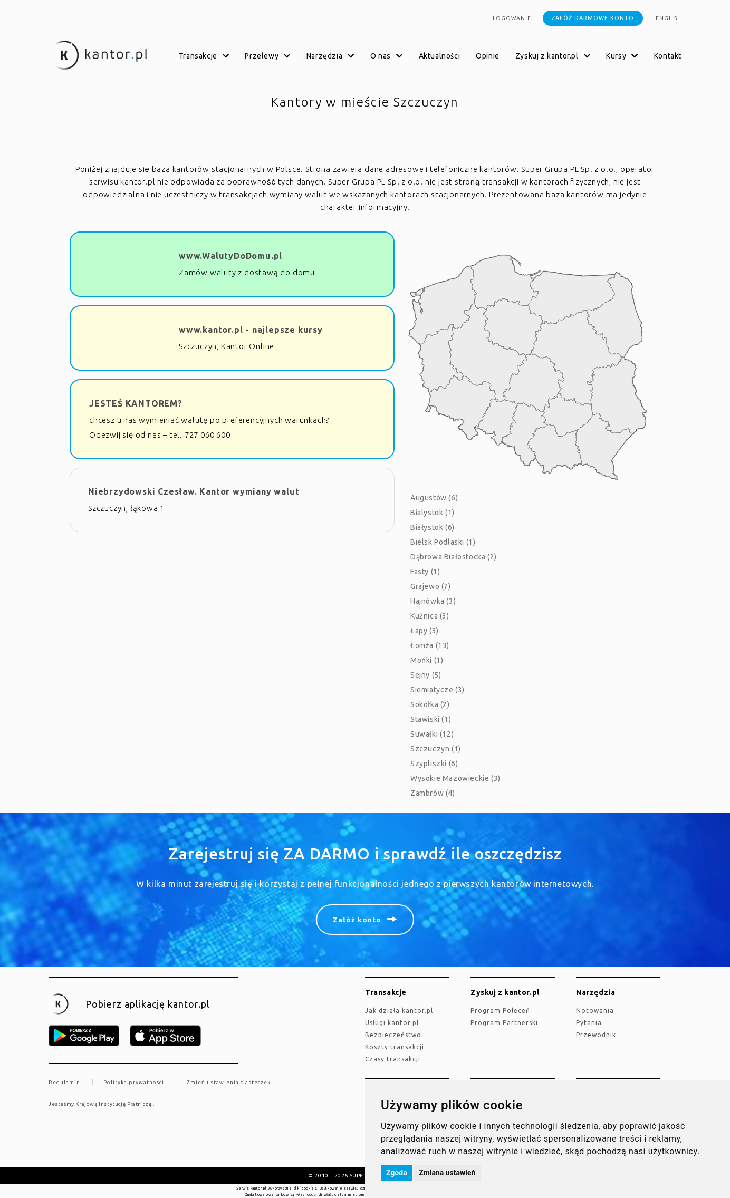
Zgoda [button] (396, 1172)
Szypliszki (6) (434, 763)
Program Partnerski (504, 1022)
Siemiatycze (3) (437, 689)
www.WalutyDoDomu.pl (230, 255)
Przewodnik (596, 1034)
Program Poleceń (500, 1010)
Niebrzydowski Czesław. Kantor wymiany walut (193, 491)
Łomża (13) (429, 645)
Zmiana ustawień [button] (447, 1172)
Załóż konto (357, 919)
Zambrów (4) (432, 793)
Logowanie (512, 18)
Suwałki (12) (432, 734)
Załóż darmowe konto (593, 18)
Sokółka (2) (430, 704)
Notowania (595, 1010)
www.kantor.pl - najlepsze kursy (251, 329)
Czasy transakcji (392, 1059)
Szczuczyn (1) (435, 749)
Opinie (488, 56)
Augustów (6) (434, 498)
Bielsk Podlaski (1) (442, 542)
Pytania (589, 1022)
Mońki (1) (426, 660)
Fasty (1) (425, 571)
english (668, 18)
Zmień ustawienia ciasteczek (229, 1082)
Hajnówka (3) (433, 601)
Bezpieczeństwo (393, 1034)
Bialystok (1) (432, 512)
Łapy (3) (424, 630)
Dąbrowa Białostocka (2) (453, 557)
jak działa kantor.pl (399, 1010)
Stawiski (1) (430, 719)
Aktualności (439, 56)
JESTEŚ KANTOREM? (135, 403)
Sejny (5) (425, 675)
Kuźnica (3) (429, 616)
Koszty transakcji (394, 1047)
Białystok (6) (432, 527)
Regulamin (64, 1082)
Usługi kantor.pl (392, 1022)
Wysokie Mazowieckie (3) (455, 778)
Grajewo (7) (430, 586)
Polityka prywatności (133, 1082)
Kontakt (667, 56)
